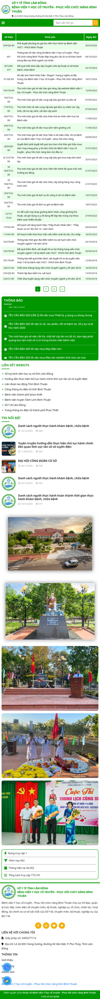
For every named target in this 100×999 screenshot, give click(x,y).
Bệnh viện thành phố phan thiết (23, 394)
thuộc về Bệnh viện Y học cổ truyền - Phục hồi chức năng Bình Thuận (59, 992)
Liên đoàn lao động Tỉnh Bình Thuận (26, 384)
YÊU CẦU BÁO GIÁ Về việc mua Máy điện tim (35, 349)
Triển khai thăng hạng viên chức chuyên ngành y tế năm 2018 (49, 267)
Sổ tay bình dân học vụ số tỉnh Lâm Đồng (29, 373)
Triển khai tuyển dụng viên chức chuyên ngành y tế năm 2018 (49, 278)
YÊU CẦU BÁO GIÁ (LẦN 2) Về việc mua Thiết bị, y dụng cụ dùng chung (50, 315)
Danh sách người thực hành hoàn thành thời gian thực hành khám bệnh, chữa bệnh (56, 497)
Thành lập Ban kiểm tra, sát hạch (34, 273)
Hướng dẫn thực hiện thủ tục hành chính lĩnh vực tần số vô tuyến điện (46, 379)
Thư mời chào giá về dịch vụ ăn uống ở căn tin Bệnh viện (46, 195)
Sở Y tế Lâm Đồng (15, 405)
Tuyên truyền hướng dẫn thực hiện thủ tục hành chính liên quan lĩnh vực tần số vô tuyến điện (55, 445)
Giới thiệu (7, 960)
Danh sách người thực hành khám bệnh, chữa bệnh (53, 426)
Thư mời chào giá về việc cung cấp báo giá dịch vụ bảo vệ (46, 99)
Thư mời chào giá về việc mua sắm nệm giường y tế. (44, 127)
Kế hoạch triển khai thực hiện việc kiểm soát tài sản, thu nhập (49, 234)
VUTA (56, 996)
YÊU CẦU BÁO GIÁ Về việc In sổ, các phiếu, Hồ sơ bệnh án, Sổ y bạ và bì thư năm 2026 (51, 325)
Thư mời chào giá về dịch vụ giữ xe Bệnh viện (40, 204)
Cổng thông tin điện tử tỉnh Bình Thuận (28, 389)
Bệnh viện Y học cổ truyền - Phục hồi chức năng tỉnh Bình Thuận (39, 984)
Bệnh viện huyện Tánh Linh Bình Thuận (28, 399)
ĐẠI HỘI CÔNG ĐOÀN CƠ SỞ (37, 461)
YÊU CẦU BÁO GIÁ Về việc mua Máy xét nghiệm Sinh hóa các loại (47, 357)
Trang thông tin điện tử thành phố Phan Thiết (31, 410)
